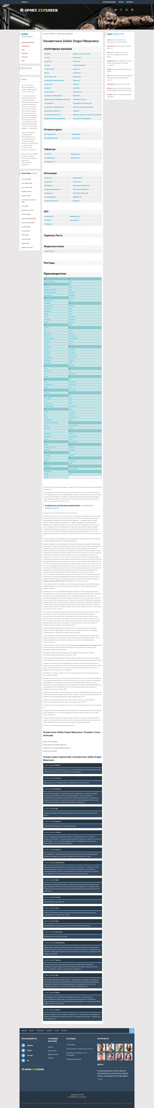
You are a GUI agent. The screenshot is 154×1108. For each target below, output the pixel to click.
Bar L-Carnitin (25, 187)
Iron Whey (24, 227)
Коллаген (24, 231)
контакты (64, 1030)
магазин (49, 1030)
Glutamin (24, 243)
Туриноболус (25, 247)
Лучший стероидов (27, 218)
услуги (56, 1030)
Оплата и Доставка (109, 2)
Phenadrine (25, 214)
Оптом (121, 2)
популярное (40, 1030)
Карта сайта (77, 1101)
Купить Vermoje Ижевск (50, 741)
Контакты (129, 2)
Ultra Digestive (26, 183)
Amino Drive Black (27, 222)
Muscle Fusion (26, 210)
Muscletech (25, 191)
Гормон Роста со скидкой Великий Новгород (56, 748)
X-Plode (24, 235)
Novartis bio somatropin (50, 751)
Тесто (23, 206)
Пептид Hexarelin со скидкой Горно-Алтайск (79, 1049)
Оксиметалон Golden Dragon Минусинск (61, 33)
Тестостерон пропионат (29, 200)
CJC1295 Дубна (70, 1044)
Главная (24, 2)
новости (31, 1030)
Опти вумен (25, 179)
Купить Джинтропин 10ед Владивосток (55, 745)
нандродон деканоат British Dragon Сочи (55, 581)
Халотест (24, 239)
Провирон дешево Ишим (73, 1059)
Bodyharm (24, 195)
